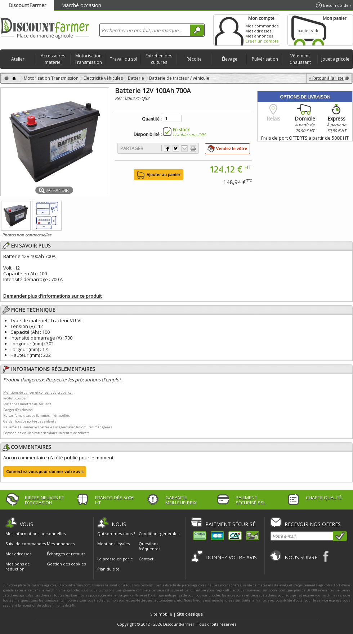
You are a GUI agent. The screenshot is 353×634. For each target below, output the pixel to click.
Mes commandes (261, 26)
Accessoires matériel (53, 59)
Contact (146, 558)
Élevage (229, 59)
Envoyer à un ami (184, 148)
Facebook (326, 556)
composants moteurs (62, 600)
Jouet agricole (335, 59)
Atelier (17, 59)
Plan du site (108, 569)
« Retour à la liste (326, 78)
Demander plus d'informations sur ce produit (52, 296)
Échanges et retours (66, 553)
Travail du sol (123, 59)
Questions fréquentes (149, 546)
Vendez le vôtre (231, 148)
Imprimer (193, 148)
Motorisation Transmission (88, 59)
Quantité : (152, 119)
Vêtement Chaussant (300, 59)
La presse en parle (115, 558)
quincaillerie (133, 595)
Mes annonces (259, 36)
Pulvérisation (265, 59)
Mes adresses (258, 31)
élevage (283, 585)
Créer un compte (262, 41)
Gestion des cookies (66, 564)
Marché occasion (81, 5)
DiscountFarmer (27, 5)
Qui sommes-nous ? (116, 533)
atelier (112, 595)
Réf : (120, 98)
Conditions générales (159, 533)
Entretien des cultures (159, 59)
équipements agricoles (314, 585)
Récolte (194, 59)
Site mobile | (176, 614)
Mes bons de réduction (17, 566)
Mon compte (229, 30)
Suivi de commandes (25, 543)
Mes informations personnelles (35, 533)
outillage (157, 595)
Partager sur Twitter (176, 148)
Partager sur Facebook (167, 148)
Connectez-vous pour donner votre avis (44, 471)
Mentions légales (113, 543)
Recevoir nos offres (313, 524)
